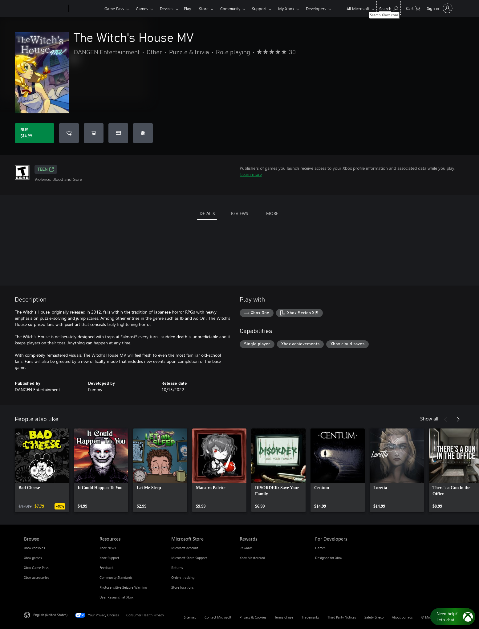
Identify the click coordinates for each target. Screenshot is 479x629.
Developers (316, 8)
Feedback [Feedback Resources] (106, 568)
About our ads (402, 617)
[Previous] (446, 419)
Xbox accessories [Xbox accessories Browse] (36, 577)
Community (230, 8)
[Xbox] (86, 8)
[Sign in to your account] (439, 8)
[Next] (458, 419)
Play (187, 8)
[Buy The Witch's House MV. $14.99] (34, 133)
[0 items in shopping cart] (413, 8)
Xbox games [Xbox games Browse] (33, 558)
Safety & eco (374, 617)
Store (204, 8)
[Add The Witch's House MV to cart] (94, 133)
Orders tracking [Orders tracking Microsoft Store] (182, 577)
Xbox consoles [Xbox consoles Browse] (34, 548)
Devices (166, 8)
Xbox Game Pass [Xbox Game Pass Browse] (36, 568)
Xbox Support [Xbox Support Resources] (109, 558)
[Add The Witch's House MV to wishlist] (69, 133)
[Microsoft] (45, 8)
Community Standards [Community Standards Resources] (115, 577)
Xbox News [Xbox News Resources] (107, 548)
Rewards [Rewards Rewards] (246, 548)
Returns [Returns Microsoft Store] (177, 568)
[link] (42, 470)
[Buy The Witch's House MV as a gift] (118, 133)
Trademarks (310, 617)
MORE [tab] (272, 213)
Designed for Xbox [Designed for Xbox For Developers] (328, 558)
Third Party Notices (341, 617)
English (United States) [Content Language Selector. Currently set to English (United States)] (50, 615)
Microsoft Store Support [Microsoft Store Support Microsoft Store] (189, 558)
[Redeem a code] (143, 133)
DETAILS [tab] (207, 213)
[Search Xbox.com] (388, 8)
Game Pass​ (114, 8)
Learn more (251, 174)
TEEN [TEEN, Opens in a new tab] (46, 169)
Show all (429, 418)
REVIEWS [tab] (239, 213)
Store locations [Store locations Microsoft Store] (182, 587)
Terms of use (284, 617)
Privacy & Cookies (253, 617)
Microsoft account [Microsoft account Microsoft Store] (184, 548)
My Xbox (286, 8)
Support (259, 8)
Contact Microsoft (218, 617)
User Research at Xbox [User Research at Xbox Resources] (116, 597)
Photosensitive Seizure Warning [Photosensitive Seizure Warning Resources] (123, 587)
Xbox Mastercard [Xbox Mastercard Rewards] (252, 558)
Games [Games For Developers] (320, 548)
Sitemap (190, 617)
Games (142, 8)
